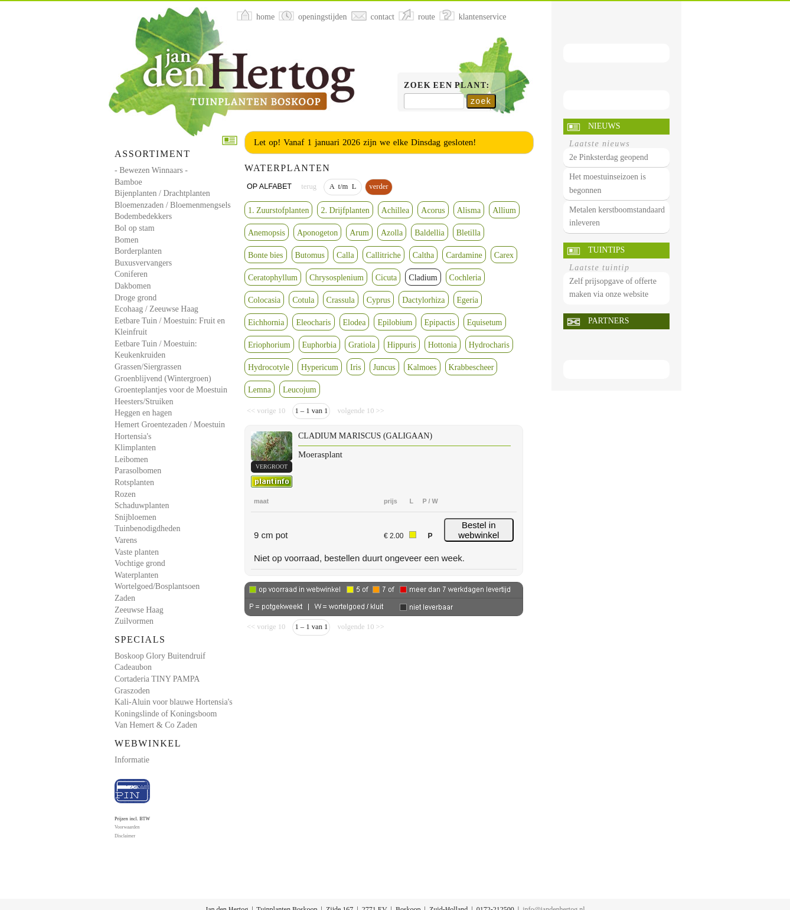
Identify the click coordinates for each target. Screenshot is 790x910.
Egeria (468, 300)
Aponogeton (317, 232)
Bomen (126, 239)
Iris (355, 367)
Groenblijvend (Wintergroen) (163, 378)
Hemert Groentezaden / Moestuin (170, 424)
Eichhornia (266, 322)
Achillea (395, 210)
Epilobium (394, 322)
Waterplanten (136, 575)
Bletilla (468, 232)
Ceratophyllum (273, 277)
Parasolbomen (138, 470)
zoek (481, 101)
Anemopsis (266, 232)
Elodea (354, 322)
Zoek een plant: (447, 85)
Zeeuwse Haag (139, 609)
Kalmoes (422, 367)
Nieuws (604, 126)
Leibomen (131, 459)
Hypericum (319, 367)
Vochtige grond (140, 563)
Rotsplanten (134, 482)
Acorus (433, 210)
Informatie (132, 759)
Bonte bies (265, 255)
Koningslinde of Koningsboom (166, 713)
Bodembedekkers (143, 216)
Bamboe (128, 182)
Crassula (341, 300)
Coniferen (131, 274)
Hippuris (401, 345)
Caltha (424, 255)
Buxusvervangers (143, 262)
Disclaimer (125, 836)
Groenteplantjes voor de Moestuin (171, 389)
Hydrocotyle (268, 367)
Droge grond (135, 297)
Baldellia (429, 232)
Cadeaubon (133, 667)
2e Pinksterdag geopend (608, 157)
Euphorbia (319, 345)
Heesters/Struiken (144, 401)
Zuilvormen (134, 621)
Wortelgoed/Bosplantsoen (157, 586)
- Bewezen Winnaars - (151, 170)
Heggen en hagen (143, 412)
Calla (345, 255)
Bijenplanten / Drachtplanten (162, 193)
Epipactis (440, 322)
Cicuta (386, 277)
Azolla (392, 232)
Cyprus (378, 300)
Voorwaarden (127, 827)
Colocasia (264, 300)
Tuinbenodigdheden (147, 528)
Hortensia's (133, 436)
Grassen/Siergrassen (148, 366)
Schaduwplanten (142, 505)
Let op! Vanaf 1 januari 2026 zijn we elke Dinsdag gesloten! (365, 142)
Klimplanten (135, 447)
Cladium (423, 277)
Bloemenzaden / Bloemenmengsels (173, 205)
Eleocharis (313, 322)
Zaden (125, 598)
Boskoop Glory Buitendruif (160, 656)
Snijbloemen (135, 517)
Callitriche (383, 255)
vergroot (272, 466)
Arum (359, 232)
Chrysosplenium (336, 277)
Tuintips (606, 249)
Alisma (469, 210)
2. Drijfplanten (345, 210)
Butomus (310, 255)
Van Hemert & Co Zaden (156, 725)
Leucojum (299, 389)
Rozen (125, 494)
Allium (504, 210)
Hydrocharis (489, 345)
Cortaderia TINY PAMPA (157, 679)
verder (378, 186)
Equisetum (484, 322)
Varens (126, 540)
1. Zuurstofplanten (278, 210)
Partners (608, 320)
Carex (504, 255)
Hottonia (442, 345)
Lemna (259, 389)
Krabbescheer (471, 367)
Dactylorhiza (423, 300)
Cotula (303, 300)
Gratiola (362, 345)
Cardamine (464, 255)
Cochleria (465, 277)
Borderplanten (138, 251)
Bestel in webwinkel (478, 530)
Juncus (384, 367)
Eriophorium (269, 345)
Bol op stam (135, 228)
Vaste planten (137, 552)
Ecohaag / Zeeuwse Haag (156, 309)
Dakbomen (133, 285)
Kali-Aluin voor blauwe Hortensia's (174, 702)
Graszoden (132, 690)
